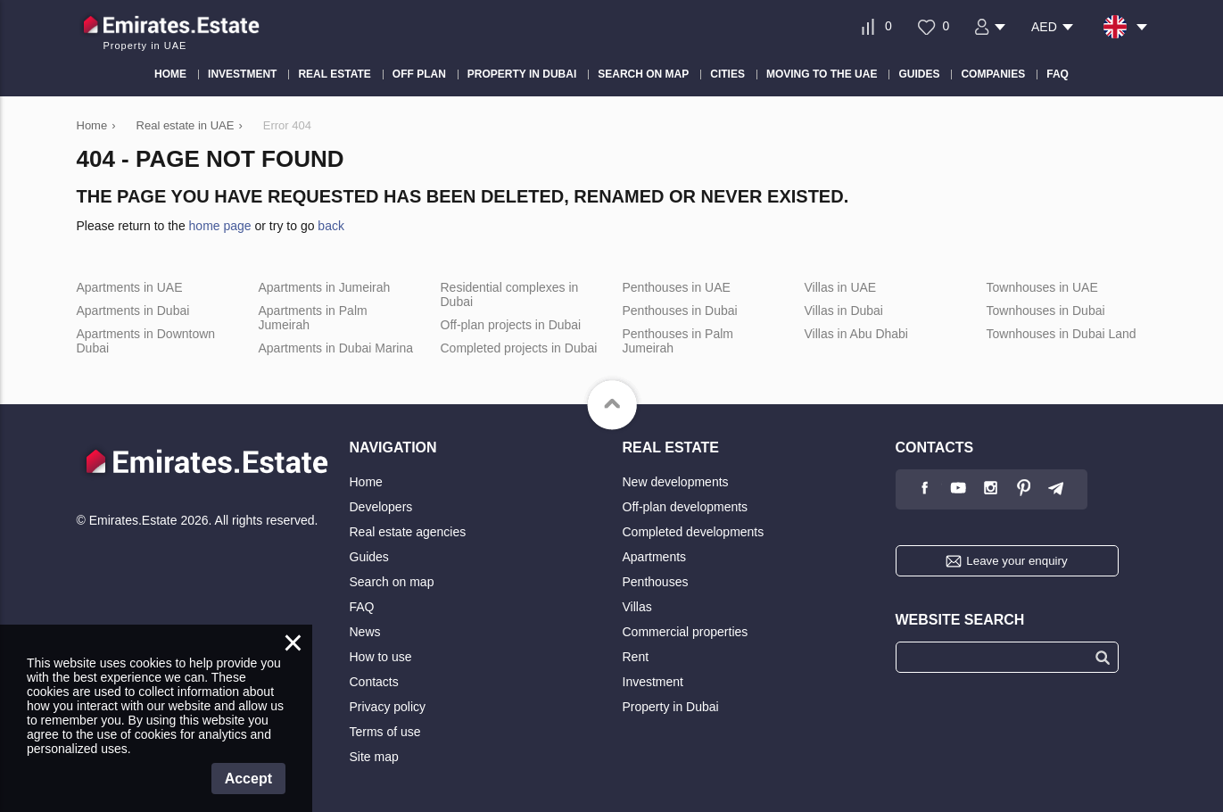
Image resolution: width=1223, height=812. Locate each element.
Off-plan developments (685, 507)
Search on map (392, 582)
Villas (637, 607)
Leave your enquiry (1016, 561)
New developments (676, 482)
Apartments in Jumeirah (325, 287)
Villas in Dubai (844, 310)
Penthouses (656, 582)
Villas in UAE (841, 287)
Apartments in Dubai (133, 310)
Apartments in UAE (130, 287)
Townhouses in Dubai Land (1061, 334)
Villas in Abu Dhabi (856, 334)
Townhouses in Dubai (1046, 310)
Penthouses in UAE (677, 287)
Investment (653, 682)
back (331, 226)
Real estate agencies (408, 532)
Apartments (655, 557)
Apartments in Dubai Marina (336, 348)
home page (220, 226)
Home (366, 482)
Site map (374, 757)
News (365, 632)
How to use (381, 657)
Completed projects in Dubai (519, 348)
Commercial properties (685, 632)
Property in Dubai (671, 707)
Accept (248, 778)
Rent (636, 657)
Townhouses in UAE (1042, 287)
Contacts (374, 682)
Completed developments (693, 532)
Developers (381, 507)
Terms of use (385, 732)
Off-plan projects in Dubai (511, 325)
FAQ (362, 607)
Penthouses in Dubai (680, 310)
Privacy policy (388, 707)
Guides (369, 557)
